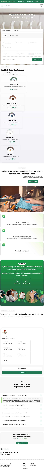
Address (3, 40)
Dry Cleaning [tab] (11, 35)
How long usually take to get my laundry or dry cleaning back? (16, 412)
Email (17, 51)
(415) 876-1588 (21, 1)
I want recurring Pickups (9, 59)
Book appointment (33, 181)
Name (3, 51)
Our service (25, 468)
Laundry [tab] (4, 35)
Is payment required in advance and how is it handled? (14, 420)
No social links (33, 465)
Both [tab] (17, 35)
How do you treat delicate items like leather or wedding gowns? (16, 416)
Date (16, 40)
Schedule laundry (22, 443)
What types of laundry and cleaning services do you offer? (15, 395)
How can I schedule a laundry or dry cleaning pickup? (14, 405)
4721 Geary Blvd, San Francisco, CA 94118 (35, 1)
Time (30, 40)
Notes (3, 45)
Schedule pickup (37, 59)
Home (24, 465)
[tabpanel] (22, 51)
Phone (30, 51)
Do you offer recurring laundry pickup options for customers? (15, 409)
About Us (24, 467)
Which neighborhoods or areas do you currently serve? (14, 424)
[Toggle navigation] (41, 5)
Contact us (22, 372)
